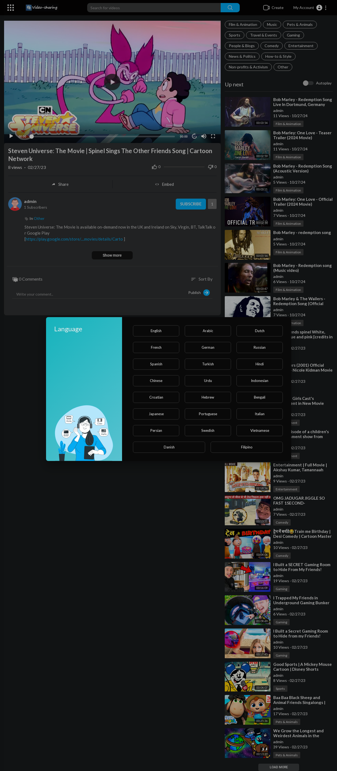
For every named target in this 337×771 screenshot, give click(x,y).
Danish (169, 447)
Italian (260, 414)
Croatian (156, 397)
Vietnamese (259, 430)
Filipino (247, 447)
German (208, 347)
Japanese (156, 414)
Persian (156, 430)
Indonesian (259, 380)
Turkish (208, 364)
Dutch (260, 331)
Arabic (208, 331)
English (156, 331)
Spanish (156, 364)
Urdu (208, 380)
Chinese (156, 380)
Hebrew (208, 397)
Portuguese (208, 414)
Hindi (260, 364)
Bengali (259, 397)
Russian (260, 347)
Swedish (207, 430)
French (156, 347)
